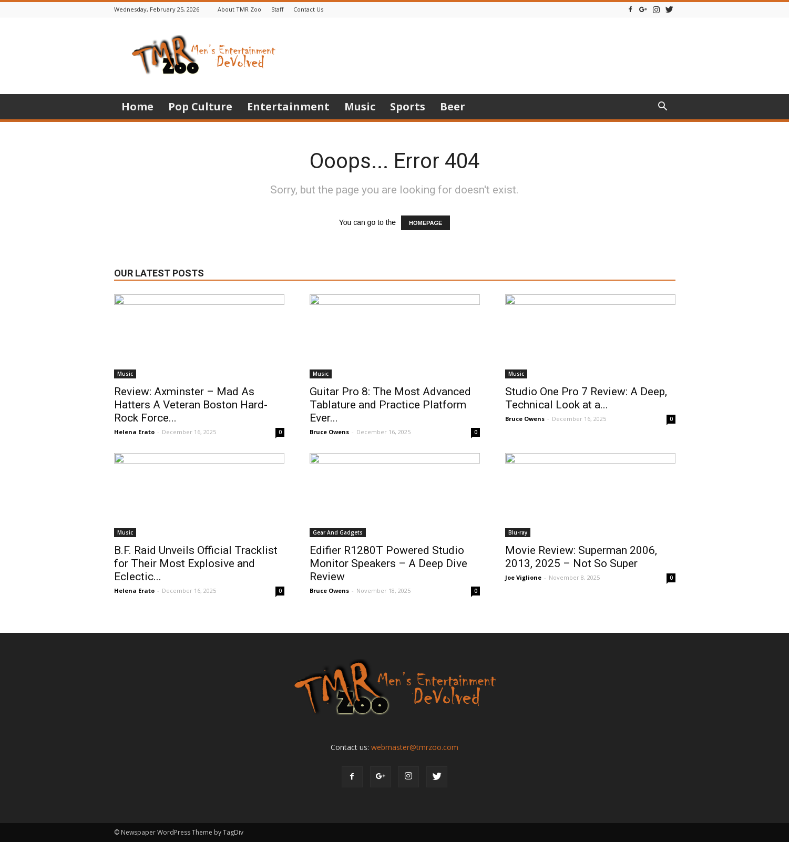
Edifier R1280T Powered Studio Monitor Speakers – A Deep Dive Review (388, 563)
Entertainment (288, 106)
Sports (407, 106)
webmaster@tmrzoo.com (414, 747)
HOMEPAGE (425, 223)
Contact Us (308, 9)
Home (137, 106)
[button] (662, 107)
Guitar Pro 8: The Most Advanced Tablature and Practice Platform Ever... (390, 404)
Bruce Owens (329, 432)
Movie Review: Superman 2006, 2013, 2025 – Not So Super (581, 557)
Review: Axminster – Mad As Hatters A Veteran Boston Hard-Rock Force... (191, 404)
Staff (277, 9)
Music (359, 106)
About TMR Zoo (239, 9)
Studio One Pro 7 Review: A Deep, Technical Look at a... (586, 398)
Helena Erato (134, 432)
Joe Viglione (523, 577)
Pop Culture (200, 106)
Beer (452, 106)
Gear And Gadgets (338, 532)
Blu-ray (517, 532)
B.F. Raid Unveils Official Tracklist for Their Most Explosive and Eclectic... (196, 563)
